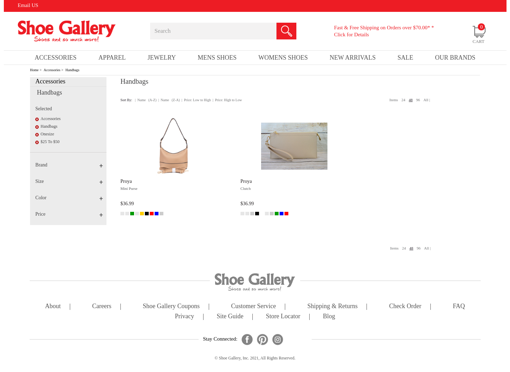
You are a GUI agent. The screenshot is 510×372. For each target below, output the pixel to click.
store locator (283, 317)
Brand (69, 165)
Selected (43, 108)
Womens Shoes (283, 57)
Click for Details (351, 34)
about (53, 307)
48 (411, 100)
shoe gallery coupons (171, 307)
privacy (184, 317)
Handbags (73, 70)
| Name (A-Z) (146, 100)
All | (426, 100)
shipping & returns (333, 307)
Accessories (52, 70)
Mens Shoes (217, 57)
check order (405, 307)
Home (34, 70)
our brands (455, 57)
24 (403, 100)
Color (69, 197)
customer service (253, 307)
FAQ (459, 307)
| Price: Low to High (196, 100)
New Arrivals (353, 57)
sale (405, 57)
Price (69, 214)
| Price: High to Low (227, 100)
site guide (230, 317)
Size (69, 181)
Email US (28, 5)
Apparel (112, 57)
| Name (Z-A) (169, 100)
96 (418, 100)
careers (101, 307)
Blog (329, 317)
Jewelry (162, 57)
